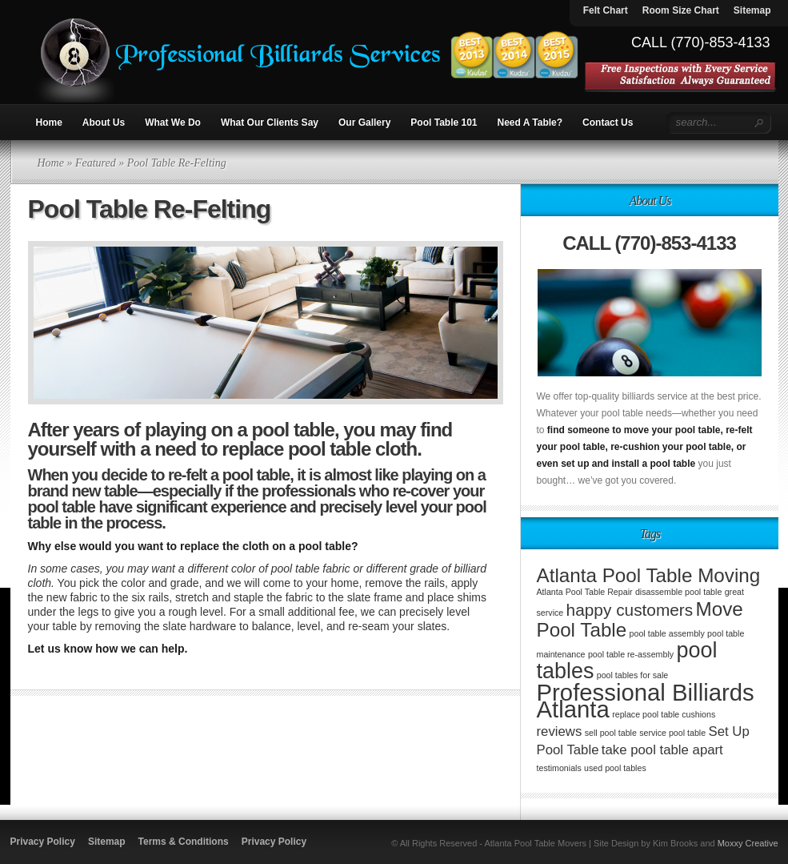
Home (49, 122)
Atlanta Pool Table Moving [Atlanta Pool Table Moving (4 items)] (649, 575)
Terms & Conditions (183, 841)
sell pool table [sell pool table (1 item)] (611, 732)
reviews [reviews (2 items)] (559, 731)
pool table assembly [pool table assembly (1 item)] (667, 633)
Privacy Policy (42, 841)
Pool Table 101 (443, 122)
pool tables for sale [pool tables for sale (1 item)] (632, 675)
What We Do (173, 122)
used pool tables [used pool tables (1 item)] (615, 768)
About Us (103, 122)
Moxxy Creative (748, 843)
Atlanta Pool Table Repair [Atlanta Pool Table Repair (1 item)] (585, 592)
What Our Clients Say (269, 122)
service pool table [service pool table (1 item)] (672, 732)
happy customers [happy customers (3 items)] (630, 610)
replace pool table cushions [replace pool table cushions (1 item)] (663, 714)
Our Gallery (364, 122)
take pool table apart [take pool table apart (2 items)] (662, 750)
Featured (95, 163)
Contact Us (607, 122)
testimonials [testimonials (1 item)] (559, 768)
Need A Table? (530, 122)
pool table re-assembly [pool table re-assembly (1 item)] (631, 654)
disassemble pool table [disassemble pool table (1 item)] (678, 592)
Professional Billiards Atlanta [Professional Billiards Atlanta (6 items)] (645, 700)
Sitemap (107, 841)
